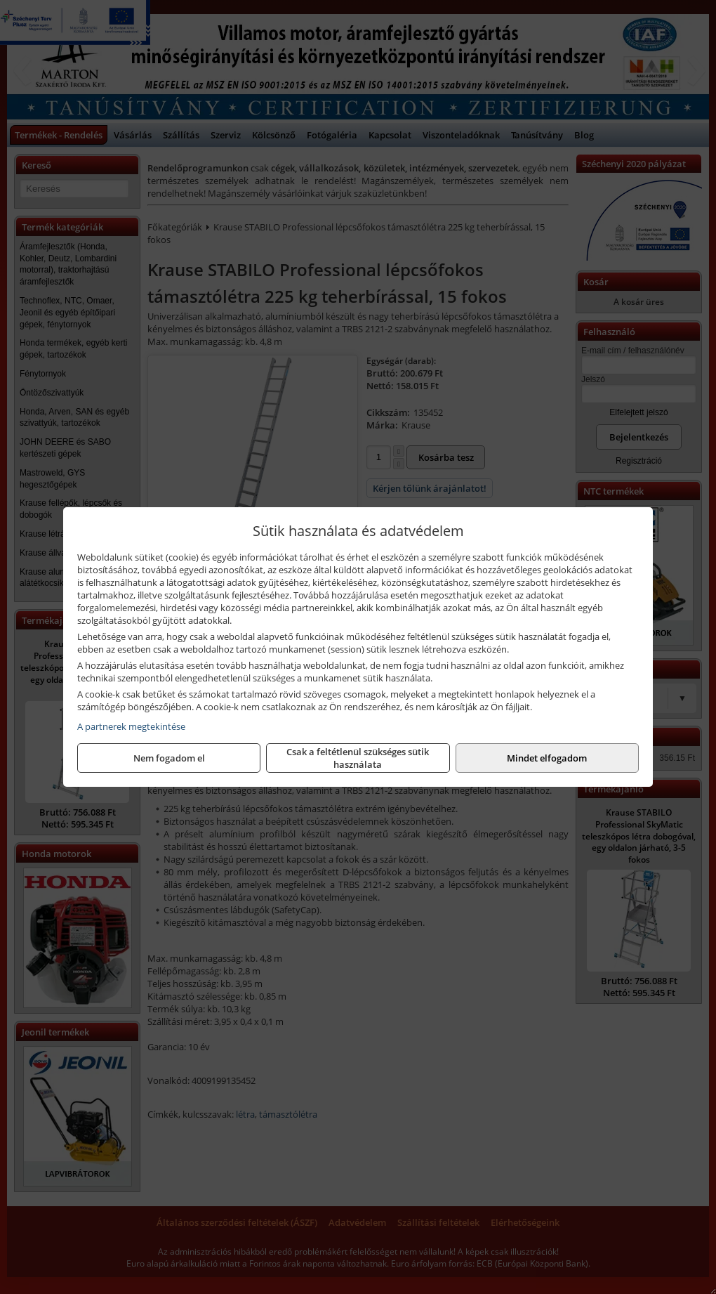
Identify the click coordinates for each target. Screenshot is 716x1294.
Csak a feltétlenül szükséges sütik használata (357, 758)
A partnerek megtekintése (131, 726)
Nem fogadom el (169, 758)
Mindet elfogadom (547, 758)
